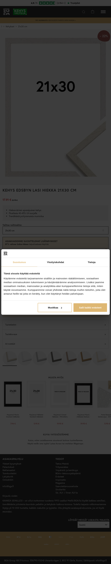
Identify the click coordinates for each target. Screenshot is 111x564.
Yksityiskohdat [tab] (55, 262)
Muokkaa (55, 307)
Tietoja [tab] (92, 262)
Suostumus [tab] (19, 262)
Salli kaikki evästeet (90, 307)
